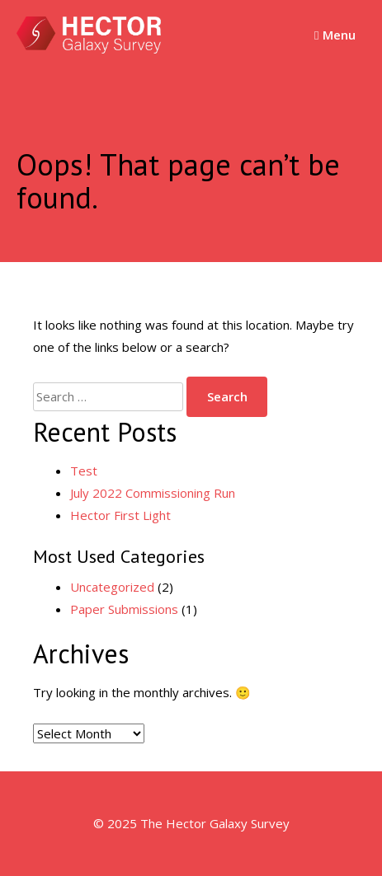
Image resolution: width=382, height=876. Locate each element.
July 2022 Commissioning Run (152, 493)
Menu (334, 34)
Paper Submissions (124, 609)
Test (83, 470)
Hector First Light (120, 515)
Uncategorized (112, 587)
